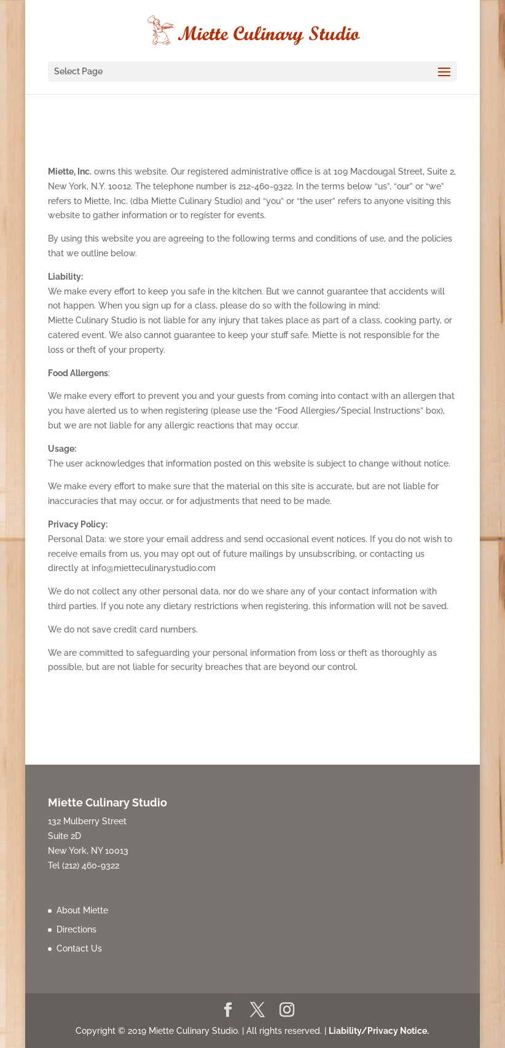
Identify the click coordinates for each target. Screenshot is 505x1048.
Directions (76, 929)
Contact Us (79, 948)
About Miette (82, 910)
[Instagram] (287, 1010)
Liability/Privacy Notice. (379, 1031)
